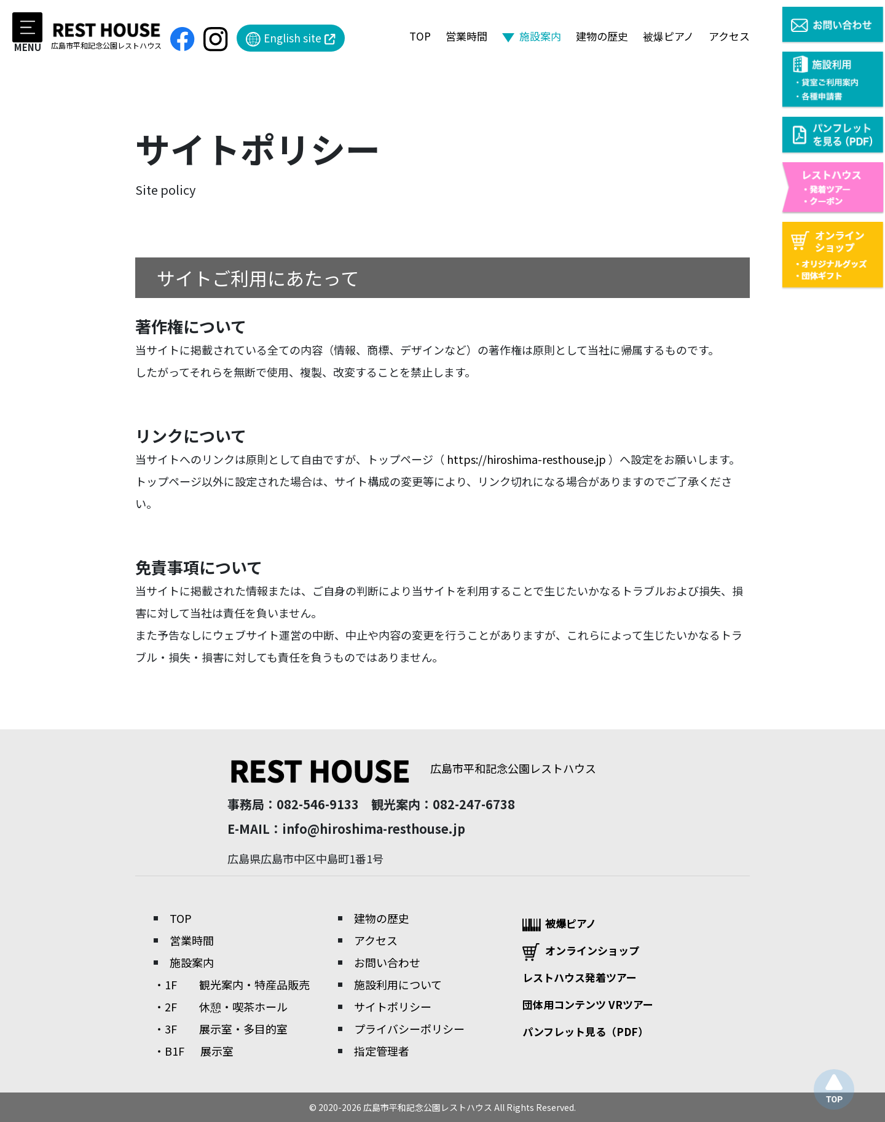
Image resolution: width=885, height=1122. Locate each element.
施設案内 (540, 36)
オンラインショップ (580, 952)
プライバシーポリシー (409, 1029)
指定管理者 (381, 1051)
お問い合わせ (387, 962)
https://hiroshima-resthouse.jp (526, 459)
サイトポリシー (392, 1006)
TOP (420, 36)
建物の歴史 (602, 36)
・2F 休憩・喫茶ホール (221, 1006)
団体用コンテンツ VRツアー (587, 1004)
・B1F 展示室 (194, 1051)
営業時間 (466, 36)
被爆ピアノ (668, 36)
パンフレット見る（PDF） (585, 1031)
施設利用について (398, 984)
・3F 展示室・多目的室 (221, 1029)
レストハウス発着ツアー (579, 977)
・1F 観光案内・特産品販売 (232, 984)
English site (291, 38)
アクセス (729, 36)
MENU (27, 32)
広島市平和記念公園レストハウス (411, 768)
